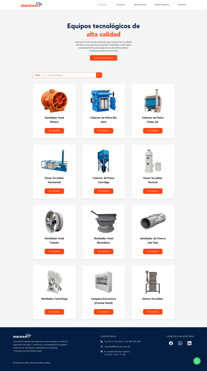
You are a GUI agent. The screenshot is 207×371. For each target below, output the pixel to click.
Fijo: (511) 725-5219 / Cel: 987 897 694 (121, 341)
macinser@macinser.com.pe (115, 346)
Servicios (120, 4)
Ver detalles (54, 130)
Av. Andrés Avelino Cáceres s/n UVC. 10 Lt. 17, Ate (115, 353)
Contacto (181, 4)
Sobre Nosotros (162, 4)
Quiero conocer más (103, 57)
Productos (102, 4)
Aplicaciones (140, 4)
